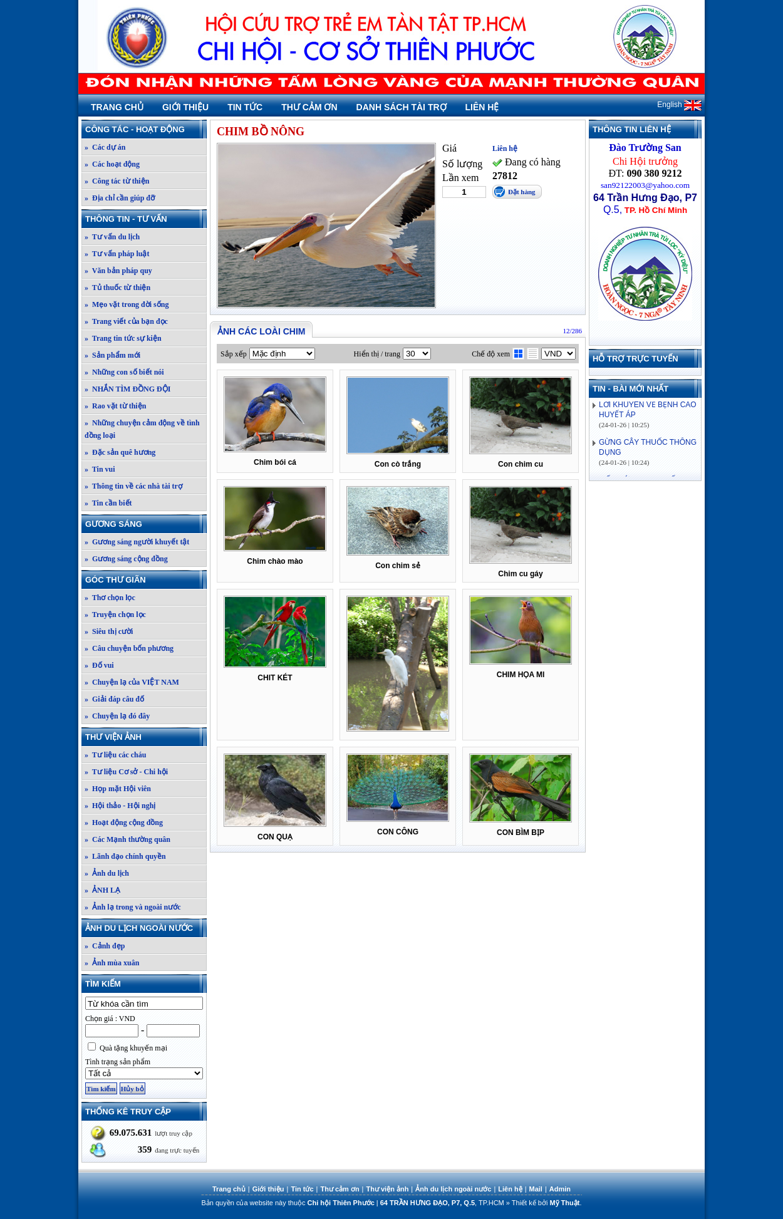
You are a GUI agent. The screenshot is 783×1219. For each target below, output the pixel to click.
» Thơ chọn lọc (110, 597)
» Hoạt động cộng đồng (124, 822)
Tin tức (244, 107)
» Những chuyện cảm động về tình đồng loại (142, 429)
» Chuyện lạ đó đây (117, 716)
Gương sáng (145, 524)
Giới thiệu (185, 107)
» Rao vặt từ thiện (115, 406)
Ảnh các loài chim (261, 331)
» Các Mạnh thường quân (127, 839)
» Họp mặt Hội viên (118, 788)
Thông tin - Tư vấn (145, 219)
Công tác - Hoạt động (145, 129)
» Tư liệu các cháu (115, 754)
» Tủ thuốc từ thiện (117, 287)
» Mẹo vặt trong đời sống (127, 304)
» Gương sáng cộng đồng (126, 558)
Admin (560, 1189)
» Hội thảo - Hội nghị (120, 805)
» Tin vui (100, 469)
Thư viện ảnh (145, 737)
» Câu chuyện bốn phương (129, 648)
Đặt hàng (522, 191)
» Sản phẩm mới (112, 355)
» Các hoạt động (112, 164)
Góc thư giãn (145, 580)
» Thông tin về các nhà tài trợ (133, 486)
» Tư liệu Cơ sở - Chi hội (126, 771)
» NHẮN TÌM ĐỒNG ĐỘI (127, 389)
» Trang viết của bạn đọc (126, 321)
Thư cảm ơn (309, 107)
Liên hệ (482, 107)
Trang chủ (117, 107)
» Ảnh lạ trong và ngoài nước (132, 907)
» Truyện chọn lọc (115, 614)
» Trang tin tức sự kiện (123, 338)
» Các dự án (105, 147)
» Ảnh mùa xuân (112, 962)
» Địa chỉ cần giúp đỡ (120, 198)
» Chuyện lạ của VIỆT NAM (132, 682)
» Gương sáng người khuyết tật (137, 541)
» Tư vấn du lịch (112, 236)
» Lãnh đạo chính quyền (125, 856)
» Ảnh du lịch (107, 873)
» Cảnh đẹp (105, 945)
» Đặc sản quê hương (120, 452)
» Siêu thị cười (109, 631)
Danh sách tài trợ (401, 107)
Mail (535, 1189)
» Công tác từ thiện (117, 181)
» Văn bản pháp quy (118, 270)
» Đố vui (99, 665)
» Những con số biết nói (124, 372)
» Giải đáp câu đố (114, 699)
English (679, 104)
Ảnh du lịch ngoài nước (145, 928)
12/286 (572, 331)
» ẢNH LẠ (102, 890)
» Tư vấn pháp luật (117, 253)
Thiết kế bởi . (547, 1202)
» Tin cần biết (108, 503)
